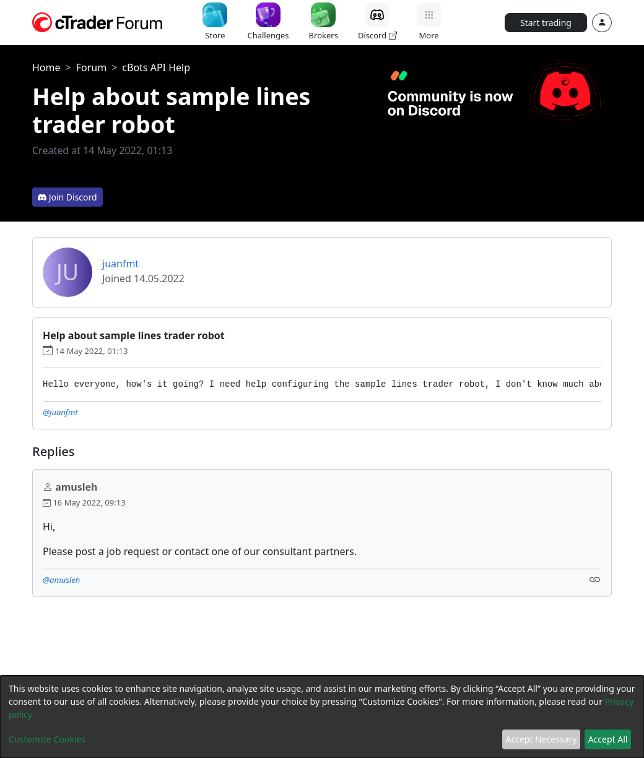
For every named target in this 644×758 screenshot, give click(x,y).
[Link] (595, 579)
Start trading (546, 22)
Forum (91, 67)
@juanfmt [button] (60, 412)
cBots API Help (156, 67)
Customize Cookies (47, 739)
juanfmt (120, 263)
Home (46, 67)
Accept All (608, 739)
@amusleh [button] (61, 579)
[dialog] (322, 717)
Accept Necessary (541, 739)
